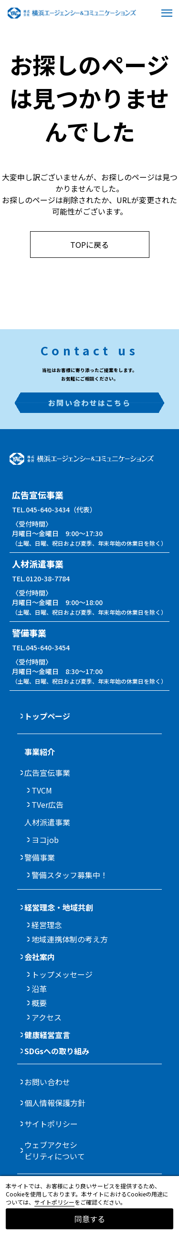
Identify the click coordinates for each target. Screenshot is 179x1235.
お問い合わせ (47, 1082)
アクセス (47, 1017)
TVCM (42, 790)
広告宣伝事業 (47, 772)
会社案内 (39, 956)
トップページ (47, 716)
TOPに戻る (89, 244)
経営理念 (47, 925)
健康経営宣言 (47, 1034)
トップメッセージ (62, 974)
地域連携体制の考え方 (70, 939)
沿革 (39, 988)
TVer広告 (47, 804)
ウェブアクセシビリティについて (54, 1150)
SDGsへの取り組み (56, 1051)
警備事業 (39, 857)
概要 (39, 1003)
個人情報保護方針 (54, 1102)
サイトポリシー (51, 1123)
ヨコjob (45, 839)
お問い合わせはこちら (89, 402)
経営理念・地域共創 (58, 907)
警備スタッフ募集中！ (70, 875)
